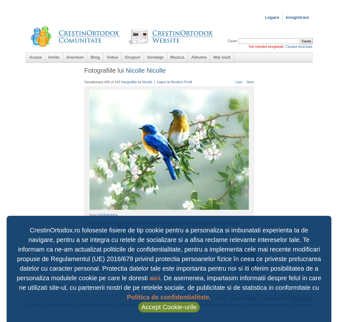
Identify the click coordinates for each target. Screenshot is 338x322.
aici (154, 278)
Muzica (177, 57)
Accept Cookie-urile (169, 307)
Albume (199, 57)
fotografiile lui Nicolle (136, 82)
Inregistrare (297, 17)
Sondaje (155, 57)
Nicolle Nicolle (146, 70)
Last (239, 82)
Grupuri (132, 57)
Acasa (35, 57)
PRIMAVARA (108, 215)
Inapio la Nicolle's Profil (174, 82)
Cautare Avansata (299, 46)
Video (112, 57)
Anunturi (75, 57)
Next (250, 82)
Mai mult (222, 57)
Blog (95, 57)
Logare (272, 17)
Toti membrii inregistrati (266, 46)
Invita (54, 57)
